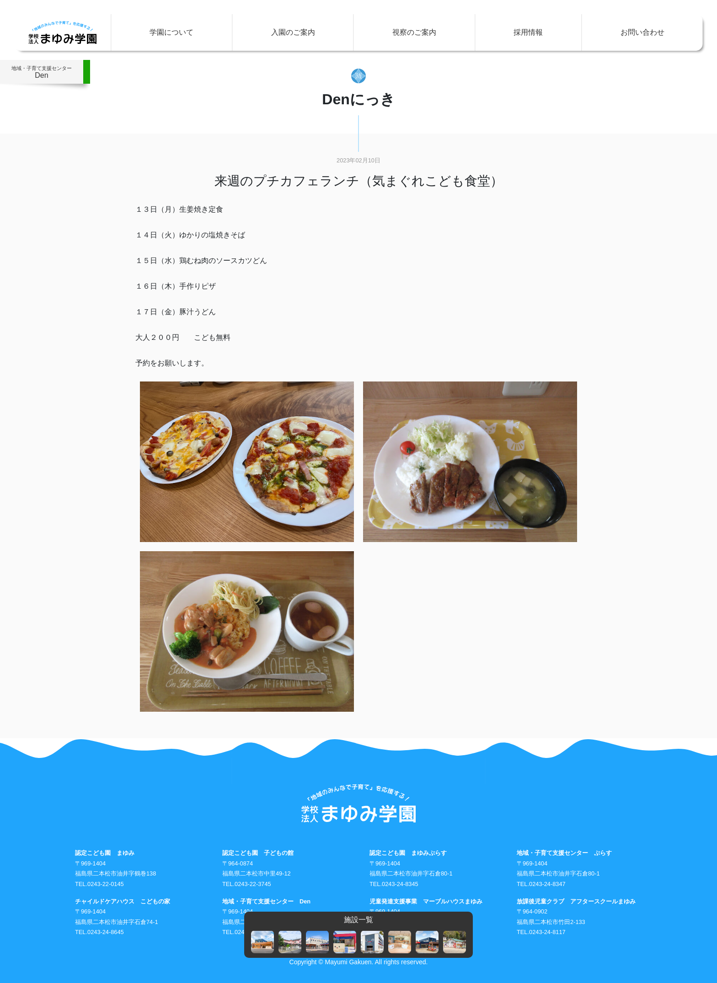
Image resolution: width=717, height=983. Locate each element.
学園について (171, 32)
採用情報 (528, 32)
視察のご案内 (414, 32)
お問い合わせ (642, 32)
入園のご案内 (293, 32)
